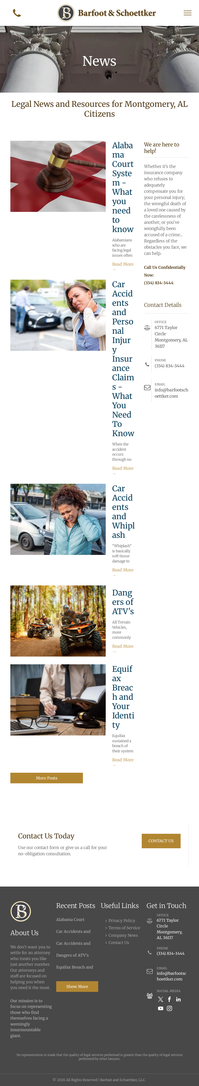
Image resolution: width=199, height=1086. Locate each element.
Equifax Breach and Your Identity (123, 697)
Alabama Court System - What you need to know (123, 187)
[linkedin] (178, 1000)
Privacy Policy (122, 920)
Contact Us (119, 942)
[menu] (187, 13)
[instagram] (169, 1009)
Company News (123, 935)
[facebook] (169, 1000)
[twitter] (161, 1000)
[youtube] (161, 1009)
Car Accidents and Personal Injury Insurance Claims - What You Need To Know (123, 359)
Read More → (122, 267)
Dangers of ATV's (123, 602)
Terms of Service (124, 927)
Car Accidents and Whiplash (123, 512)
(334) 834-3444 (170, 953)
